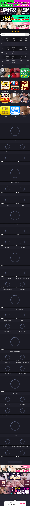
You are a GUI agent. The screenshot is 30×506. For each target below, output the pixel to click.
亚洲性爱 (7, 47)
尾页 (20, 462)
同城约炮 (7, 60)
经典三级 (13, 49)
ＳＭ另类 (26, 44)
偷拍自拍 (13, 47)
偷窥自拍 (7, 51)
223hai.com (15, 32)
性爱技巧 (26, 58)
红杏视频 (7, 62)
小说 (2, 57)
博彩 (2, 39)
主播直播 (20, 44)
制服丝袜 (7, 49)
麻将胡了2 (7, 40)
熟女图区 (20, 53)
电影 (2, 48)
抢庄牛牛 (26, 40)
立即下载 (22, 503)
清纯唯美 (13, 53)
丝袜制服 (13, 44)
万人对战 (20, 38)
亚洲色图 (13, 51)
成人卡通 (20, 47)
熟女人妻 (7, 44)
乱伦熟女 (20, 49)
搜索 (27, 34)
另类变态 (26, 49)
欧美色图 (20, 51)
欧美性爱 (26, 47)
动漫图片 (26, 51)
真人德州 (13, 38)
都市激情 (7, 56)
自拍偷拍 (13, 43)
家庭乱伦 (13, 56)
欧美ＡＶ (20, 43)
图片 (2, 52)
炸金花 (14, 40)
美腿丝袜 (7, 53)
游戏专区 (26, 38)
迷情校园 (7, 58)
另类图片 (26, 53)
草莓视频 (20, 60)
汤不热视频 (27, 60)
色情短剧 (13, 62)
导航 (2, 61)
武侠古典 (26, 56)
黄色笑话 (20, 58)
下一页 (17, 462)
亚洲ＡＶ (7, 43)
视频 (2, 43)
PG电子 (7, 38)
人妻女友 (20, 56)
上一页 (13, 462)
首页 (9, 462)
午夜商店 (13, 60)
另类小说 (13, 58)
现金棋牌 (20, 40)
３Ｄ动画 (26, 43)
